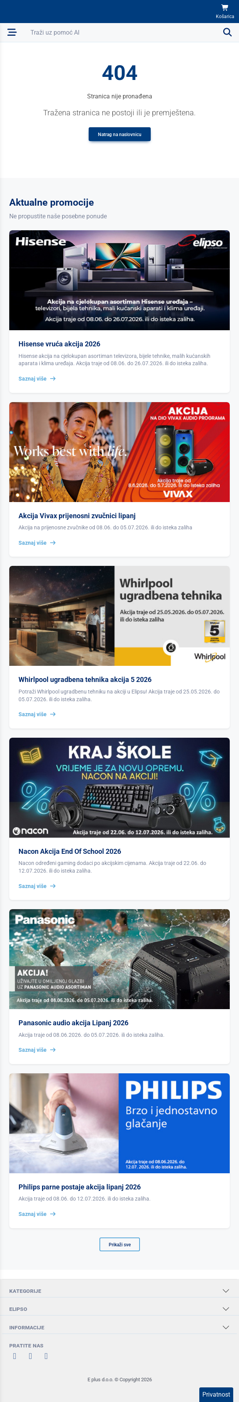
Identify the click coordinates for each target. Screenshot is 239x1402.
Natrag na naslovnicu (119, 134)
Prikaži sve (120, 1244)
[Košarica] (225, 11)
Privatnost (216, 1394)
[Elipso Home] (28, 11)
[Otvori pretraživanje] (131, 32)
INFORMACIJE (26, 1327)
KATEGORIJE (25, 1290)
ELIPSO (18, 1308)
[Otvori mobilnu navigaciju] (12, 32)
